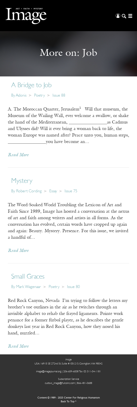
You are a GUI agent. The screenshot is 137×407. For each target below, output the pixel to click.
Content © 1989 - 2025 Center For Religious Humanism (68, 397)
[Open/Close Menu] (130, 15)
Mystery (21, 181)
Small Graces (27, 276)
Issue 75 (71, 191)
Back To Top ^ (68, 401)
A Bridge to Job (31, 85)
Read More (18, 155)
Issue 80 (73, 287)
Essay (53, 191)
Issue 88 (58, 95)
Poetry (39, 95)
